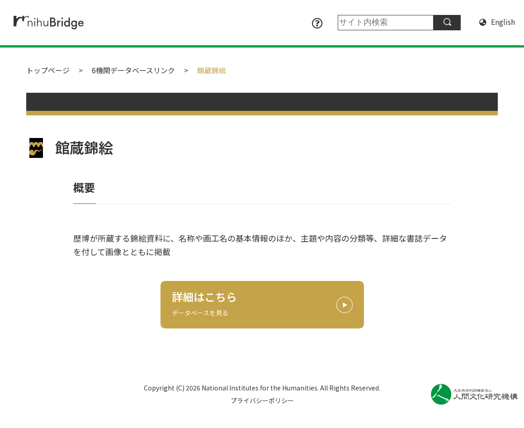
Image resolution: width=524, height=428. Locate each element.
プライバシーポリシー (262, 400)
